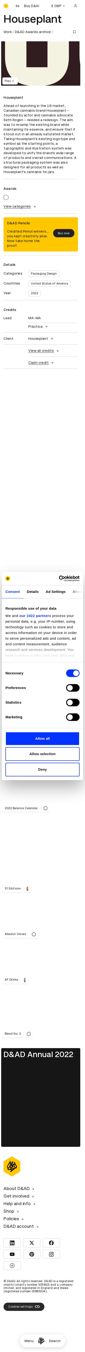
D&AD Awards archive (33, 32)
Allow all (42, 738)
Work (8, 32)
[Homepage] (41, 1340)
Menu (29, 1341)
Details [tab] (33, 592)
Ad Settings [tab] (56, 592)
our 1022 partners (35, 616)
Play (10, 81)
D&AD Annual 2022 (38, 1054)
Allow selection (43, 754)
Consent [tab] (12, 592)
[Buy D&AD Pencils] (27, 6)
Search (54, 1341)
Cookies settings (24, 1306)
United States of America (49, 283)
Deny (42, 769)
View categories (20, 206)
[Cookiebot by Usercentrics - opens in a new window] (60, 578)
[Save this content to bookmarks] (74, 31)
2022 (34, 293)
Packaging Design (44, 273)
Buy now (64, 233)
